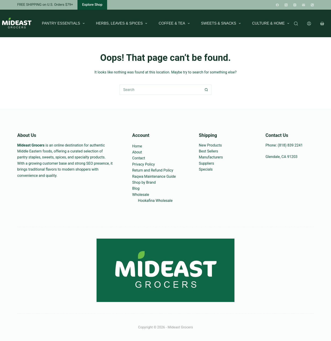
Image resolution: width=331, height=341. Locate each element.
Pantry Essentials (64, 23)
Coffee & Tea (175, 23)
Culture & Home (271, 23)
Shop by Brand (144, 182)
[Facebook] (277, 4)
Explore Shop (92, 5)
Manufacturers (211, 157)
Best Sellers (208, 151)
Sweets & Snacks (222, 23)
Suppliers (206, 163)
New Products (210, 145)
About (137, 152)
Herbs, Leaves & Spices (122, 23)
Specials (206, 169)
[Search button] (206, 90)
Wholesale (140, 194)
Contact (138, 158)
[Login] (309, 23)
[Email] (303, 4)
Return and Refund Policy (152, 170)
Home (137, 146)
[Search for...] (160, 90)
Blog (136, 188)
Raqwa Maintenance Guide (154, 176)
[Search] (296, 23)
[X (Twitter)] (286, 4)
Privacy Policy (143, 164)
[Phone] (312, 4)
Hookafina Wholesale (155, 200)
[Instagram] (294, 4)
